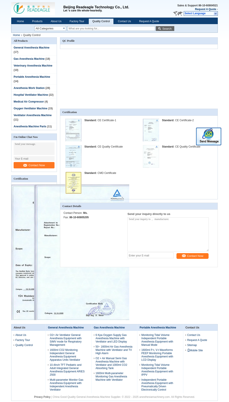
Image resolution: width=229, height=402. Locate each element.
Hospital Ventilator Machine (31, 94)
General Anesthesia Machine (31, 47)
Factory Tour (77, 21)
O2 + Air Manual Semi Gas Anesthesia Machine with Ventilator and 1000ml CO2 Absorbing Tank (111, 363)
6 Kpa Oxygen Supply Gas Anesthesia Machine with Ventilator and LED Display (111, 338)
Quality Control (101, 21)
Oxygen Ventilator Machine (30, 108)
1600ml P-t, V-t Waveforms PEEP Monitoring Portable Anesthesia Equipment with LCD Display (157, 354)
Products (37, 21)
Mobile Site (195, 350)
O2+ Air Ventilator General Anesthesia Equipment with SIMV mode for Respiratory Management (66, 339)
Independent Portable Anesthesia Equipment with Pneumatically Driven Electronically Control (157, 384)
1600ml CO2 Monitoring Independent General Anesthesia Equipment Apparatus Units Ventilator (65, 354)
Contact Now (34, 165)
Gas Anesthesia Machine (29, 58)
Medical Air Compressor (29, 101)
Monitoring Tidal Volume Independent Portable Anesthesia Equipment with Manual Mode (157, 339)
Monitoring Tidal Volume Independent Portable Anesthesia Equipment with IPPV (157, 369)
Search (167, 28)
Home (20, 21)
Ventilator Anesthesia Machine (33, 115)
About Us (56, 21)
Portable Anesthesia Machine (32, 76)
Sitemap (192, 345)
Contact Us (124, 21)
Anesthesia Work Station (29, 88)
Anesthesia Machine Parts (30, 126)
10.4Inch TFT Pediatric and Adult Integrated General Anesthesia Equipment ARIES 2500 (67, 369)
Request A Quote (205, 9)
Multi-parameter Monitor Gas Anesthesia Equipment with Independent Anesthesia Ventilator (66, 384)
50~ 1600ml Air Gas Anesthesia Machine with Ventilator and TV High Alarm (114, 350)
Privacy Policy (42, 396)
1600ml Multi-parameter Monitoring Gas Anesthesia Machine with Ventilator (111, 376)
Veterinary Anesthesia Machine (33, 65)
